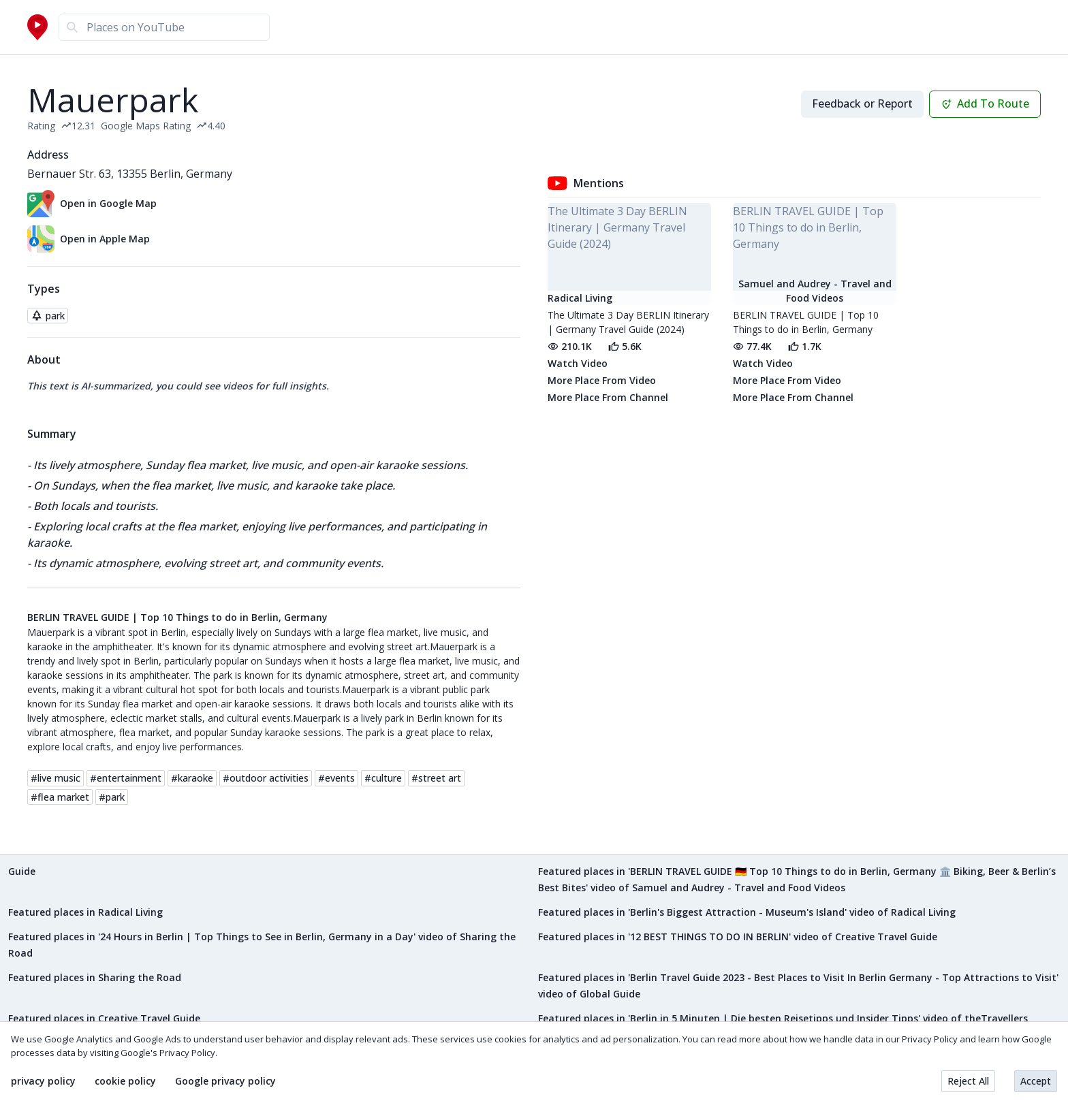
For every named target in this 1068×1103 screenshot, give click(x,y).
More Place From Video (602, 380)
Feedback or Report (862, 103)
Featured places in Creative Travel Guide (104, 1018)
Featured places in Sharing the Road (94, 977)
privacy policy (43, 1081)
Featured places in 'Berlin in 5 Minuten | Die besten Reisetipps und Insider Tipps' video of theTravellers (783, 1018)
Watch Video (578, 363)
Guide (21, 871)
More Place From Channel (608, 397)
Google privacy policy (225, 1081)
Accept (1035, 1080)
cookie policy (125, 1081)
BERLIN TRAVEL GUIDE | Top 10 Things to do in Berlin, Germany (177, 617)
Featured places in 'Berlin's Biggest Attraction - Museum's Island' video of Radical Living (747, 912)
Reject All (968, 1080)
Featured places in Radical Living (85, 912)
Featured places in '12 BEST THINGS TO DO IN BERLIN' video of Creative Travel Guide (737, 936)
